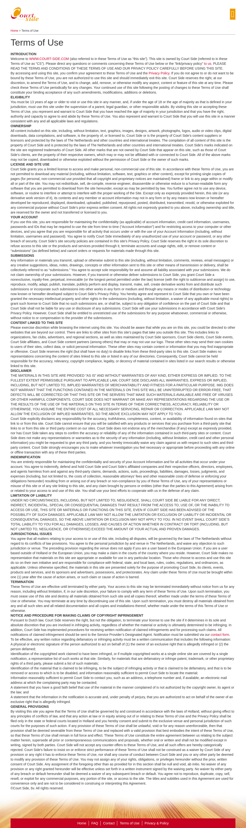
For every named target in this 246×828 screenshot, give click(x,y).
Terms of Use (129, 823)
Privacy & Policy (157, 823)
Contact (109, 823)
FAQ (94, 823)
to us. (208, 64)
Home (14, 30)
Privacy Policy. (159, 73)
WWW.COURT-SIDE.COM (49, 59)
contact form (220, 635)
